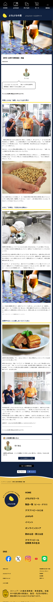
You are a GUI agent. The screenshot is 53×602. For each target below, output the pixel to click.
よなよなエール (32, 498)
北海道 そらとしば (6, 578)
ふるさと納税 (5, 583)
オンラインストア (33, 528)
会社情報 (41, 575)
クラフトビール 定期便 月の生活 (32, 541)
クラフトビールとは (34, 510)
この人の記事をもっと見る (26, 458)
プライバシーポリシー (44, 571)
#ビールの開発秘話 (26, 466)
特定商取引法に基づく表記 (45, 568)
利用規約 (41, 573)
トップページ (3, 481)
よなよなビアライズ (7, 573)
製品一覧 (36, 504)
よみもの (9, 481)
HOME (28, 492)
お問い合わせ (5, 568)
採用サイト (42, 578)
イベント (29, 522)
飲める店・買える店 (34, 534)
